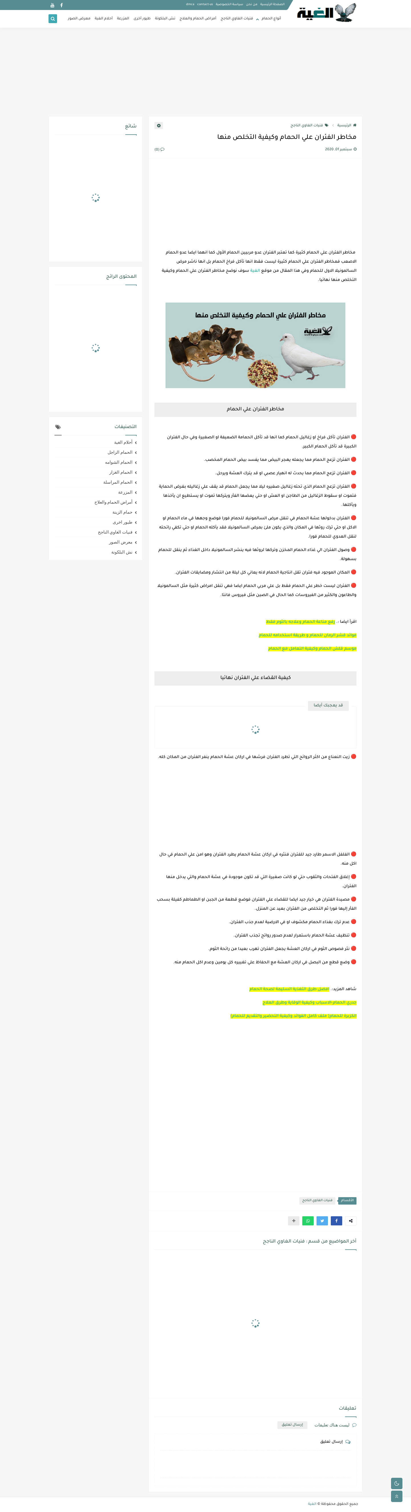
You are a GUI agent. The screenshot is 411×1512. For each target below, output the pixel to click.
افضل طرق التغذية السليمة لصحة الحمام (289, 989)
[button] (336, 1220)
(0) (159, 150)
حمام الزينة (122, 512)
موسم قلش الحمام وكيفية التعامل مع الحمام (312, 649)
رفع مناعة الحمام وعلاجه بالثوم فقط (300, 622)
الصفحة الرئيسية (272, 4)
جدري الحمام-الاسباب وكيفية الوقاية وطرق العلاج (309, 1003)
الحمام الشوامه (118, 462)
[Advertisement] (205, 72)
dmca (190, 4)
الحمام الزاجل (120, 452)
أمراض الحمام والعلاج (198, 19)
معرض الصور (79, 19)
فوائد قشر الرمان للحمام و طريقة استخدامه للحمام (307, 635)
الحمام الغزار (120, 472)
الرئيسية (346, 126)
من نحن (251, 4)
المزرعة (123, 19)
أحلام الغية (104, 19)
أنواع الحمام (271, 19)
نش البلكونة (165, 19)
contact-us (205, 4)
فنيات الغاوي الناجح (237, 19)
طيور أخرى (142, 19)
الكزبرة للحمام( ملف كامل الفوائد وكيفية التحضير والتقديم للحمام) (293, 1016)
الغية (255, 271)
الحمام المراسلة (117, 482)
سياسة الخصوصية (229, 4)
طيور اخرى (122, 522)
